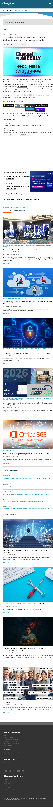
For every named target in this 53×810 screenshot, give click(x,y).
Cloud (4, 207)
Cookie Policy (7, 788)
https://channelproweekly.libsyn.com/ (35, 116)
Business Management (8, 298)
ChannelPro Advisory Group (11, 741)
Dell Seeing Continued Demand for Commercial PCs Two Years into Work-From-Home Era (18, 186)
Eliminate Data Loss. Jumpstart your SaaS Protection (22, 199)
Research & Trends (33, 298)
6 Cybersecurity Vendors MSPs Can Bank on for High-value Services (26, 353)
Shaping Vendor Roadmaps (14, 194)
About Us (6, 735)
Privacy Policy (7, 785)
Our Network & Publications (11, 739)
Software (20, 399)
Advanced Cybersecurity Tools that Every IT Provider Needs (23, 604)
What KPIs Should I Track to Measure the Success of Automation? (23, 487)
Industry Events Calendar (11, 755)
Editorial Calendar (9, 737)
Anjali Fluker (16, 254)
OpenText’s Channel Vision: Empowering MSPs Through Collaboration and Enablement (27, 551)
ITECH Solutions (22, 86)
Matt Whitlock (16, 407)
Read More (6, 263)
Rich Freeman (12, 34)
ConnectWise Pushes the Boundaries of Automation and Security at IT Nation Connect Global (27, 251)
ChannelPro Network (18, 456)
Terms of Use (7, 783)
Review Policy (7, 781)
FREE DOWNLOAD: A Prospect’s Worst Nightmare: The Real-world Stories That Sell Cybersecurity (26, 649)
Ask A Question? (8, 745)
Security (24, 207)
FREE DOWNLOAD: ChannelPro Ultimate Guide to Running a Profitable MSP (26, 508)
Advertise (6, 762)
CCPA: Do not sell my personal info (13, 790)
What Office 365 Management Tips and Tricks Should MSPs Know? (26, 454)
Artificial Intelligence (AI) (10, 245)
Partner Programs (8, 350)
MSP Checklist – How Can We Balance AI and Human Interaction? (23, 501)
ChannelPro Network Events (11, 753)
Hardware (9, 207)
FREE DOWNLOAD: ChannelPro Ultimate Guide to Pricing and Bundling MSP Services (27, 479)
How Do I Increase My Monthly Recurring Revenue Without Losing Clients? (26, 494)
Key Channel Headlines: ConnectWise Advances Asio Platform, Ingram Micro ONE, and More (27, 404)
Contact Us (7, 779)
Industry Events (25, 245)
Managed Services (17, 207)
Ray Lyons (15, 356)
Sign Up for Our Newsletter (11, 743)
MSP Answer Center (10, 702)
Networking (43, 245)
